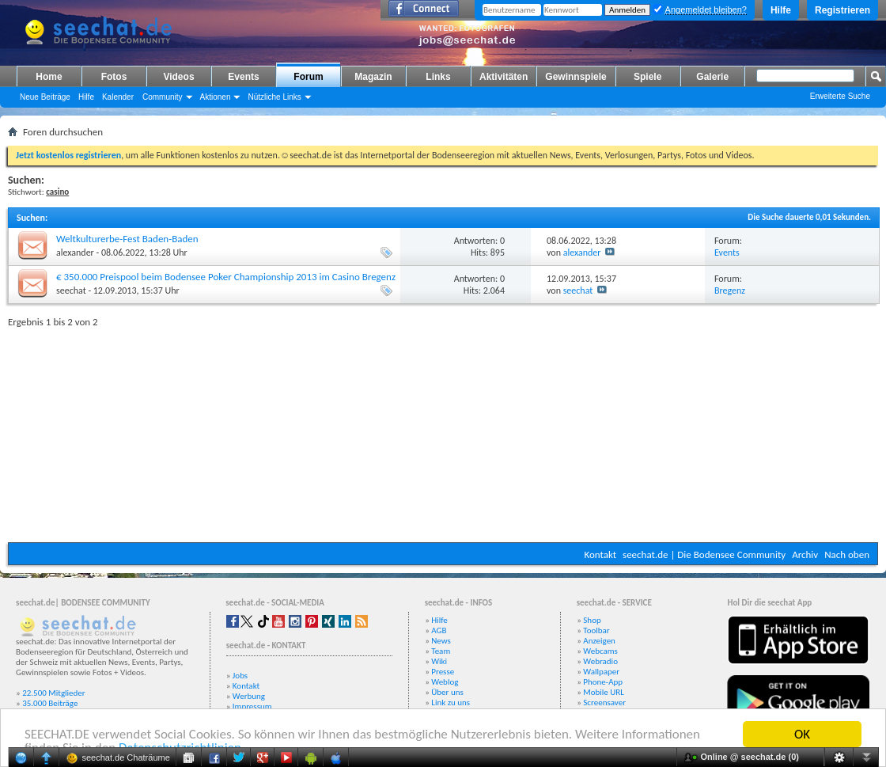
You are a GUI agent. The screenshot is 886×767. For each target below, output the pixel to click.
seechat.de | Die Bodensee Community (704, 554)
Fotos (114, 76)
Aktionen (215, 97)
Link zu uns (450, 702)
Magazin (373, 76)
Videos (178, 76)
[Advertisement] (443, 431)
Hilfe (781, 10)
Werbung (249, 696)
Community (162, 97)
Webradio (600, 661)
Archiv (805, 554)
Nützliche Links (274, 97)
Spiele (647, 76)
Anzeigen (599, 641)
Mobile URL (603, 692)
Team (440, 651)
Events (243, 76)
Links (438, 76)
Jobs (240, 675)
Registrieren (842, 10)
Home (49, 76)
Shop (591, 620)
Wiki (439, 661)
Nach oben (846, 554)
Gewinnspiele (575, 76)
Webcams (600, 651)
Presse (442, 671)
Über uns (447, 692)
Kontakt (600, 554)
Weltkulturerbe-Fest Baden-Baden (127, 239)
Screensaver (604, 702)
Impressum (252, 706)
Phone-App (603, 682)
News (441, 641)
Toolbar (596, 630)
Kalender (118, 97)
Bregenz (729, 290)
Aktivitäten (503, 76)
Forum (308, 76)
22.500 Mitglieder (53, 693)
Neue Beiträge (45, 97)
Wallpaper (601, 671)
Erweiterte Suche (840, 96)
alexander (75, 252)
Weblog (444, 682)
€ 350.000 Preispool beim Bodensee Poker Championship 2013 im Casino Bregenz (226, 277)
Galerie (712, 76)
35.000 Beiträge (50, 703)
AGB (438, 630)
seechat (71, 290)
